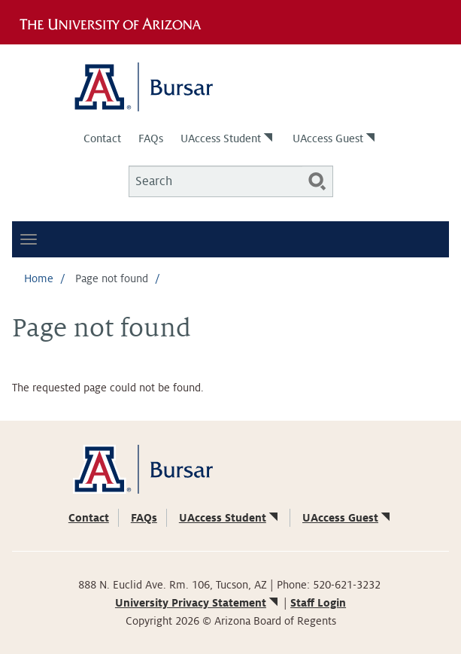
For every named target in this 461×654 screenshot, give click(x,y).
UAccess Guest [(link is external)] (335, 138)
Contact (102, 138)
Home (38, 278)
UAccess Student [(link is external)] (227, 138)
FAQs (150, 138)
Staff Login (318, 603)
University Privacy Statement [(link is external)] (198, 603)
